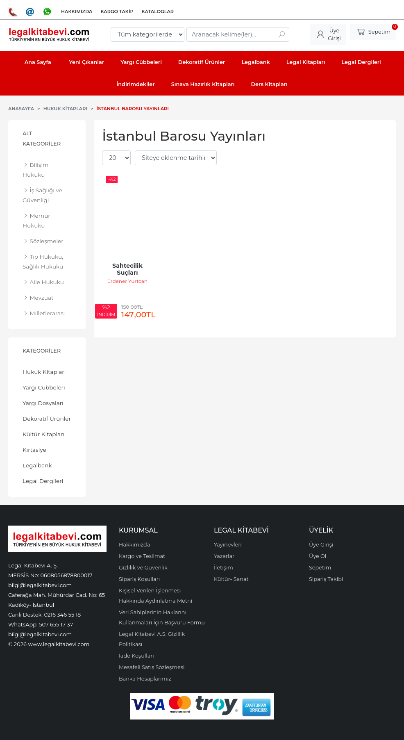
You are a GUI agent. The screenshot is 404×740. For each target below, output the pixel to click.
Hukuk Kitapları (44, 372)
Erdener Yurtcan (127, 281)
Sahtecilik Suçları (128, 269)
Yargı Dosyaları (43, 403)
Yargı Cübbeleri (44, 387)
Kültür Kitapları (43, 434)
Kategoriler (42, 351)
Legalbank (37, 465)
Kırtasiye (34, 449)
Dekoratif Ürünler (47, 418)
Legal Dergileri (43, 481)
